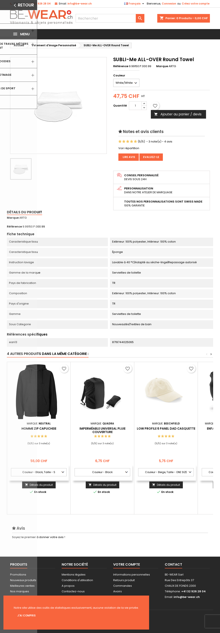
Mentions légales (74, 575)
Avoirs (117, 591)
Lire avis (128, 157)
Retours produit (124, 580)
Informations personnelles (131, 575)
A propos (68, 586)
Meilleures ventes (22, 586)
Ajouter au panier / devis (178, 114)
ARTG (23, 218)
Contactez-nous (73, 591)
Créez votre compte (195, 3)
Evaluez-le (151, 157)
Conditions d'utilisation (77, 580)
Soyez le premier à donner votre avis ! (38, 537)
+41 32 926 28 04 (39, 3)
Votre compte (126, 564)
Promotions (18, 575)
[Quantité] (135, 105)
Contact (173, 564)
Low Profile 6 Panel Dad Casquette (166, 428)
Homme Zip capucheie (38, 428)
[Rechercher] (110, 18)
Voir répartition (128, 148)
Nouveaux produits (23, 580)
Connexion (169, 3)
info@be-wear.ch (79, 3)
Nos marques (19, 591)
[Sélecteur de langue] (134, 3)
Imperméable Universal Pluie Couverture (102, 430)
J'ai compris (26, 615)
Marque (162, 66)
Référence (120, 66)
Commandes (122, 586)
